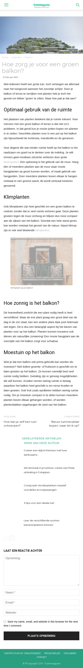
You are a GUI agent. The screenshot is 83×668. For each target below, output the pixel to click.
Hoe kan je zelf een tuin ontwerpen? (20, 423)
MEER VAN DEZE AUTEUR (41, 442)
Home (5, 57)
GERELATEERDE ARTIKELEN (41, 438)
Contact (42, 657)
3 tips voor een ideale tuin (39, 502)
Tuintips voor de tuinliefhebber (22, 653)
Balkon (28, 57)
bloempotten (11, 161)
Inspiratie (16, 57)
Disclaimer (70, 653)
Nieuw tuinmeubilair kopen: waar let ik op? (64, 423)
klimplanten (42, 230)
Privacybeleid (52, 653)
